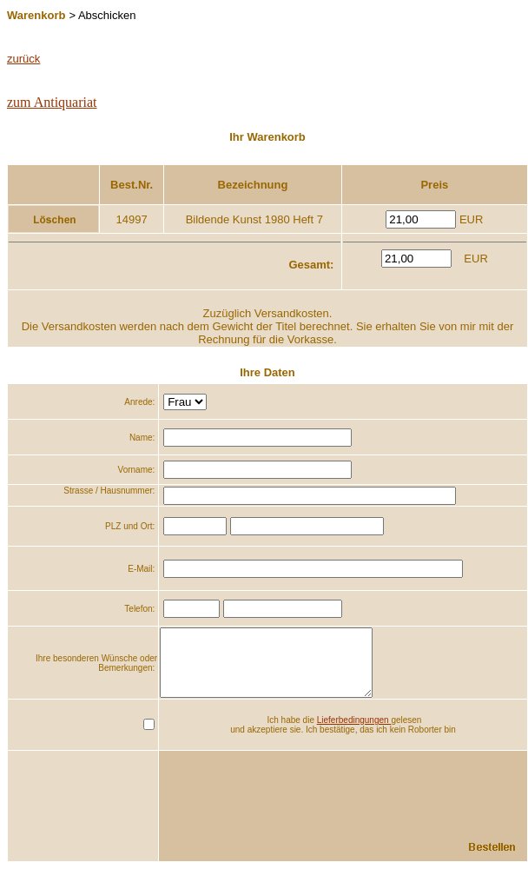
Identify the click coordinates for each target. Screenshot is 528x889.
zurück (23, 58)
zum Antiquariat (52, 102)
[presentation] (394, 799)
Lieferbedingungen (354, 733)
